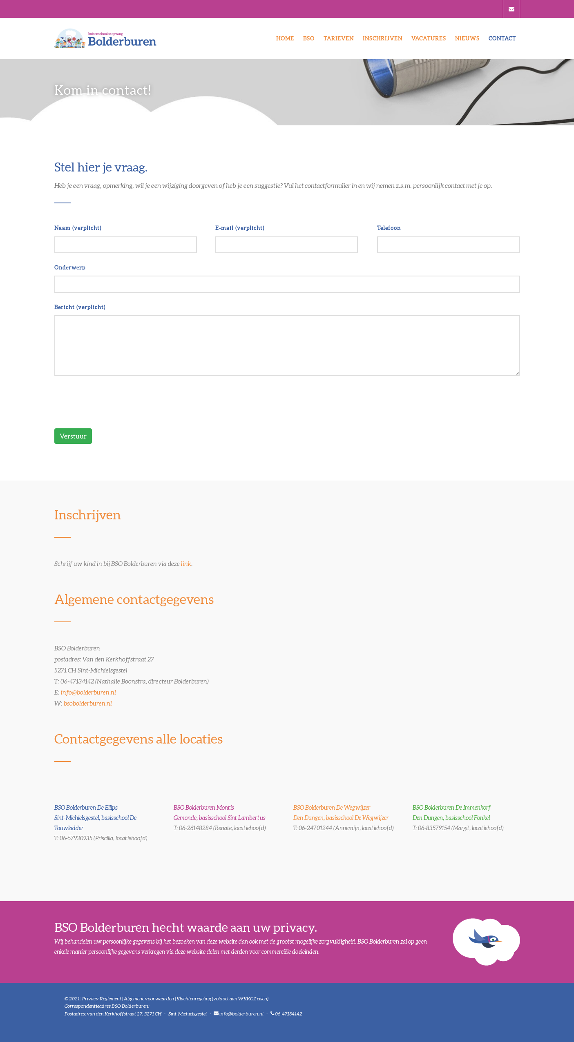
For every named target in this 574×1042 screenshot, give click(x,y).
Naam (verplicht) (77, 228)
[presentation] (116, 402)
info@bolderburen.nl (88, 692)
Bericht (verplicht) (79, 307)
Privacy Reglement (101, 998)
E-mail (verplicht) (239, 228)
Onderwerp (69, 268)
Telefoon (389, 228)
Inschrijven (382, 39)
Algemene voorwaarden (149, 998)
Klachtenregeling (193, 998)
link (186, 563)
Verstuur (73, 436)
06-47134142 (288, 1013)
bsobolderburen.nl (88, 703)
